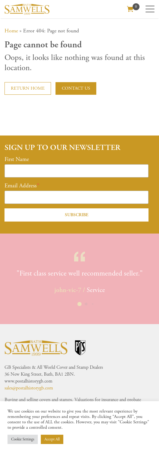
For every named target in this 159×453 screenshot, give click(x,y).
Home (11, 30)
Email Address (20, 185)
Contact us (76, 88)
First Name (16, 159)
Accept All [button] (52, 439)
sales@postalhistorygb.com (28, 388)
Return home (28, 88)
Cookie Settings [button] (22, 439)
